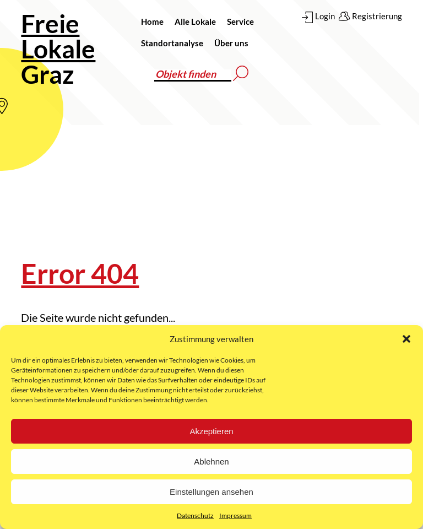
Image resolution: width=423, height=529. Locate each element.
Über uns (231, 43)
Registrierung (377, 16)
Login (325, 16)
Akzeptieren (211, 431)
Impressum (235, 515)
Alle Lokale (195, 21)
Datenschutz (195, 515)
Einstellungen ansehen (211, 491)
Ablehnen (211, 461)
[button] (406, 338)
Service (240, 21)
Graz (58, 48)
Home (152, 21)
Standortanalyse (172, 43)
